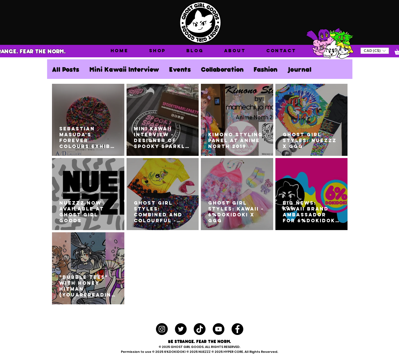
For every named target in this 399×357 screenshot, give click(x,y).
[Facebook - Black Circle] (237, 329)
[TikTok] (200, 329)
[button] (157, 50)
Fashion (266, 69)
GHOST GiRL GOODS (187, 347)
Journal (299, 69)
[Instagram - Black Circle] (162, 329)
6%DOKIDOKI (175, 351)
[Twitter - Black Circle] (181, 329)
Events (180, 69)
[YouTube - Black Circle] (218, 329)
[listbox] (374, 51)
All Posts (65, 69)
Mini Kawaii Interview (124, 69)
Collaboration (222, 69)
